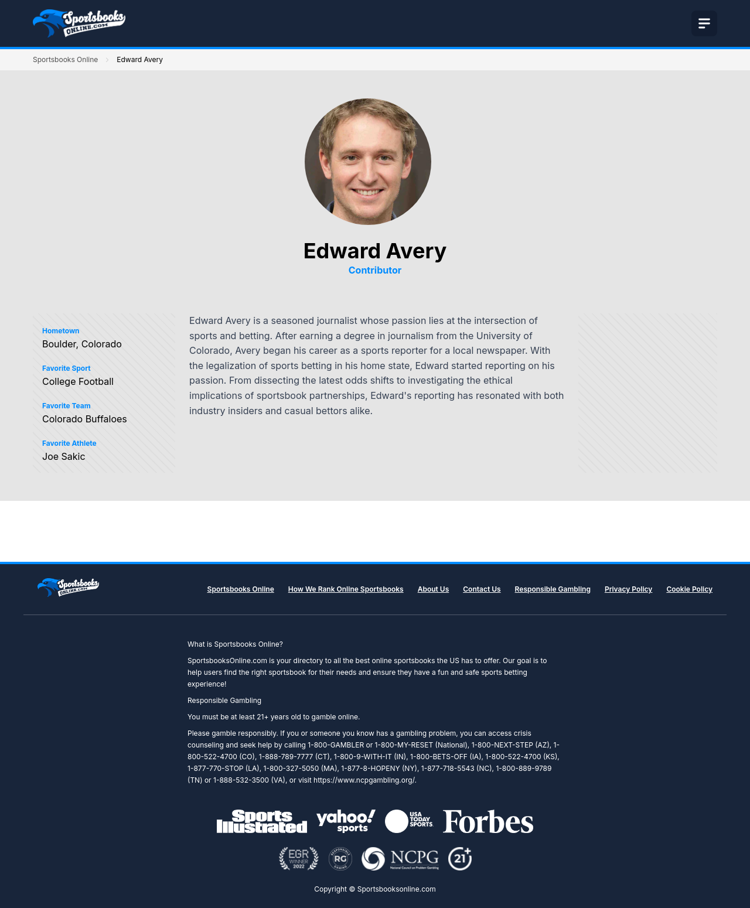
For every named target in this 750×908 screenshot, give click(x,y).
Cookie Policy (689, 589)
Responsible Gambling (553, 589)
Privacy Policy (628, 589)
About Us (433, 589)
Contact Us (481, 589)
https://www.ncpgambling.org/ (363, 780)
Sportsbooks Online (65, 59)
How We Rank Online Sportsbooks (346, 589)
